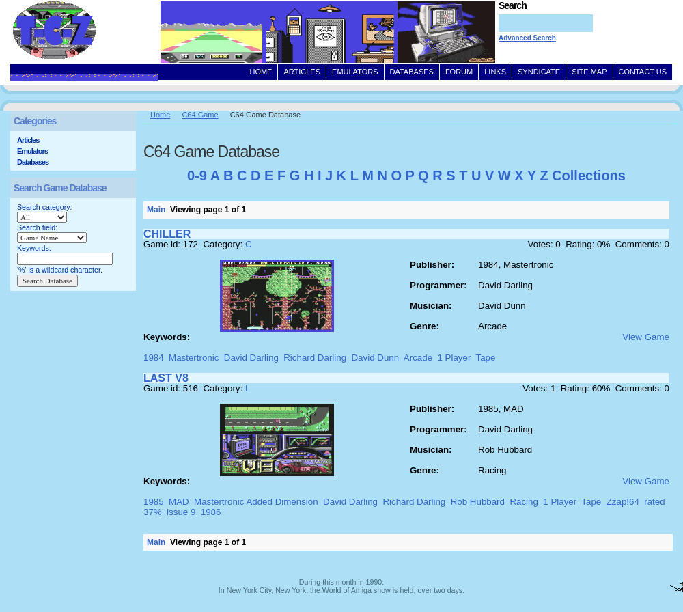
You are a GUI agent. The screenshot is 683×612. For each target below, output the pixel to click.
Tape (486, 357)
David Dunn (375, 357)
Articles (28, 140)
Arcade (418, 357)
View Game (645, 337)
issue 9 (181, 512)
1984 (153, 357)
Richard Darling (314, 357)
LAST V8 (166, 378)
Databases (32, 162)
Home (160, 115)
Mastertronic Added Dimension (256, 502)
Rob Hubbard (478, 502)
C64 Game (200, 115)
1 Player (454, 357)
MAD (179, 502)
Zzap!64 (623, 502)
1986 (211, 512)
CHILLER (167, 234)
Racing (524, 502)
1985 (153, 502)
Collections (589, 175)
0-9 (197, 175)
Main (156, 209)
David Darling (251, 357)
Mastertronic (194, 357)
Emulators (32, 151)
